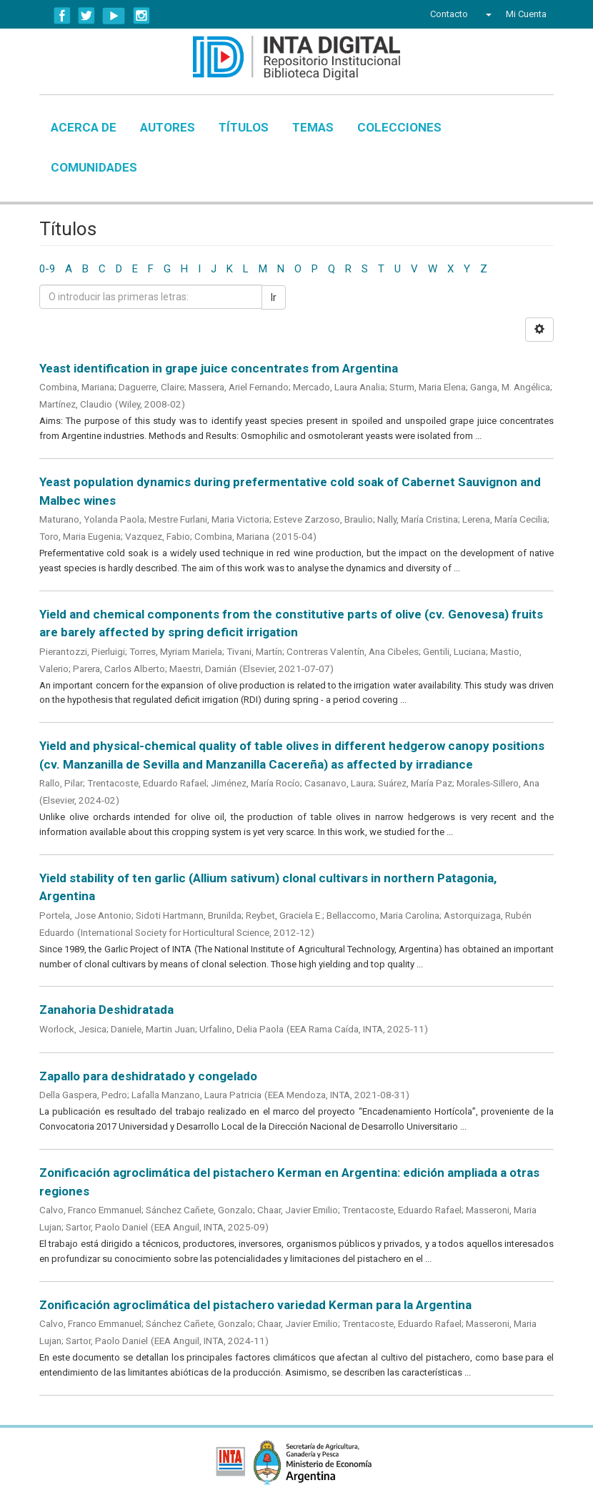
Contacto (449, 14)
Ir (273, 297)
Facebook (62, 15)
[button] (487, 14)
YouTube (114, 15)
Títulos (244, 127)
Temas (313, 127)
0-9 (47, 268)
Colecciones (399, 127)
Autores (167, 127)
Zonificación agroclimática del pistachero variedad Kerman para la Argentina (255, 1305)
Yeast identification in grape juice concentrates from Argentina (218, 368)
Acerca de (83, 127)
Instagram (141, 15)
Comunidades (94, 167)
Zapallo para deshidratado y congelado (148, 1076)
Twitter (86, 15)
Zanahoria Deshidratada (106, 1009)
